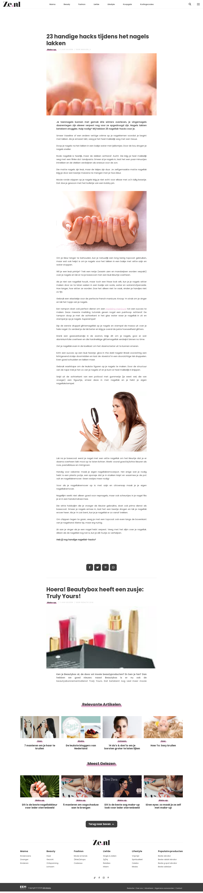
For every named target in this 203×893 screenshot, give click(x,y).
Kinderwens (25, 856)
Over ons (139, 888)
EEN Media (47, 888)
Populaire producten (170, 851)
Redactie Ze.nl (87, 602)
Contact (179, 888)
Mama (52, 4)
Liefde (96, 4)
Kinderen (24, 863)
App (113, 567)
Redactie (130, 888)
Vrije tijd (135, 856)
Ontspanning (52, 863)
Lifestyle (111, 4)
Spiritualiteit (137, 859)
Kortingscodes (147, 4)
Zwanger (24, 859)
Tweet (97, 567)
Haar (49, 856)
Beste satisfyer (164, 866)
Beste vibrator (164, 856)
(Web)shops (80, 859)
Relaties (106, 863)
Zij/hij (105, 859)
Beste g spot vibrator (167, 863)
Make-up (51, 49)
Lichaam (50, 866)
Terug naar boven (99, 824)
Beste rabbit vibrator (167, 859)
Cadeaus (78, 863)
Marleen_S (86, 49)
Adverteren (149, 888)
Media (135, 866)
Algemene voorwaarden (164, 888)
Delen (89, 567)
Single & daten (109, 856)
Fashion (81, 4)
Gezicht (50, 859)
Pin (105, 567)
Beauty (67, 4)
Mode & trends (80, 856)
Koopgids (127, 4)
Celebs (135, 863)
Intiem (106, 866)
